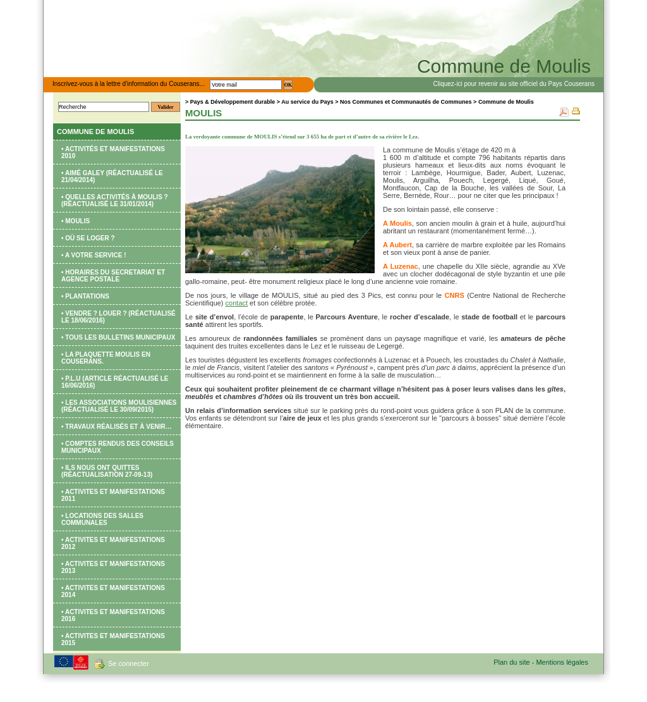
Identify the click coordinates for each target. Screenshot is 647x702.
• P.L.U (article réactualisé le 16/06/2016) (114, 382)
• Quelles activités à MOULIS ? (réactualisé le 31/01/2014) (114, 200)
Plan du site (512, 662)
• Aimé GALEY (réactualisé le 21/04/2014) (112, 176)
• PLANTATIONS (85, 296)
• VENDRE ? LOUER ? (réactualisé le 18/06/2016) (118, 317)
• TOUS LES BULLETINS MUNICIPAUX (118, 337)
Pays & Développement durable (232, 102)
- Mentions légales (560, 662)
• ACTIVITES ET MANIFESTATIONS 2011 (113, 495)
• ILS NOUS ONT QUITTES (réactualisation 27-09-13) (106, 471)
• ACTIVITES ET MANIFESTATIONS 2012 (113, 543)
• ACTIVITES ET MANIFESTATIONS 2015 (113, 639)
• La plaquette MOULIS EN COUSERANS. (105, 358)
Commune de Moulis (95, 131)
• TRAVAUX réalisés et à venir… (116, 426)
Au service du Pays (307, 102)
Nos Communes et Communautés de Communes (406, 102)
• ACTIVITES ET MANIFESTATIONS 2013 (113, 567)
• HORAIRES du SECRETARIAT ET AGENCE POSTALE (113, 276)
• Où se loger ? (88, 238)
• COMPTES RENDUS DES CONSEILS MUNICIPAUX (117, 447)
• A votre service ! (93, 255)
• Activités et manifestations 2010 (113, 152)
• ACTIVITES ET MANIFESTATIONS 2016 (113, 615)
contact (237, 303)
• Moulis (75, 221)
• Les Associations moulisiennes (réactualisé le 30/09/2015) (118, 406)
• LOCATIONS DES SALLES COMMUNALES (102, 519)
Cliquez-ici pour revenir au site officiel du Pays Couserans (514, 83)
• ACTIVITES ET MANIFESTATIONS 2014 (113, 591)
